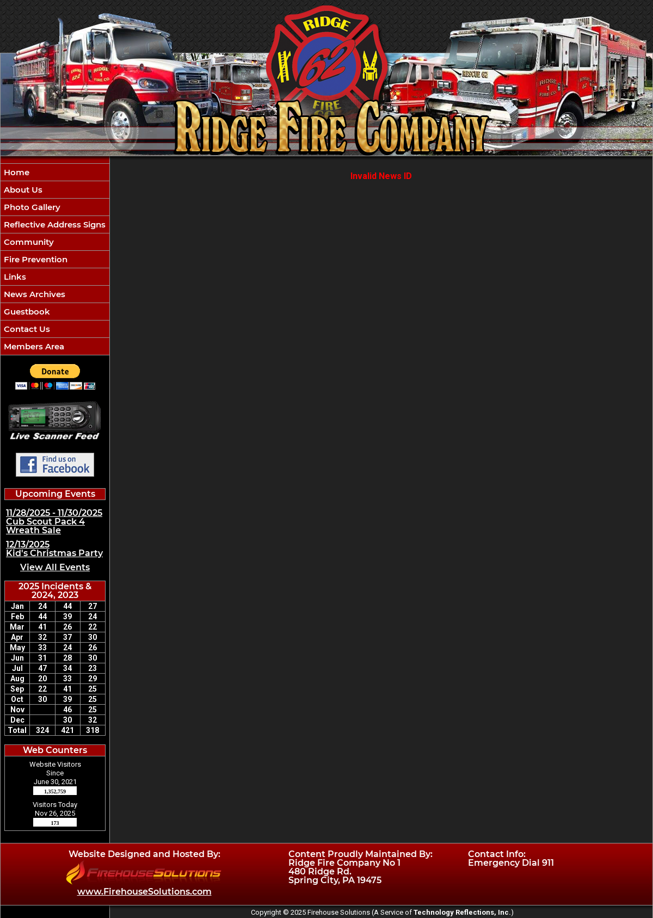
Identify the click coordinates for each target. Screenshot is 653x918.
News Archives (33, 294)
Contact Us (26, 329)
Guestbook (26, 311)
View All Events (55, 567)
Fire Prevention (34, 259)
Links (14, 277)
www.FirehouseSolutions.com (144, 891)
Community (28, 242)
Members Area (33, 346)
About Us (22, 189)
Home (15, 172)
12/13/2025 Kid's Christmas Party (54, 548)
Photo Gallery (31, 207)
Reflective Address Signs (54, 224)
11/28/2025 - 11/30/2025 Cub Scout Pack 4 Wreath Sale (54, 521)
